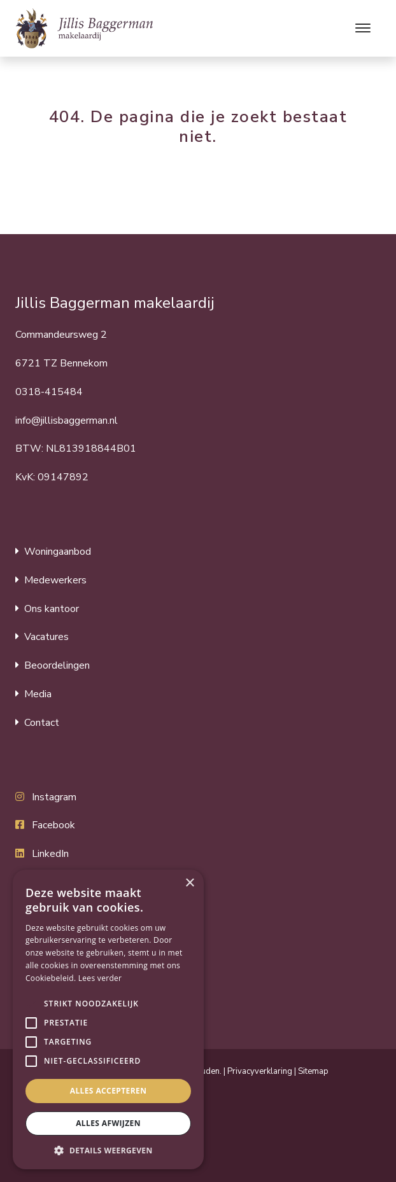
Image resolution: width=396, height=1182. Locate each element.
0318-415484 (49, 392)
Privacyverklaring (259, 1071)
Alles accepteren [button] (108, 1090)
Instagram (54, 797)
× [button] (189, 883)
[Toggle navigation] (362, 28)
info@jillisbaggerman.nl (66, 421)
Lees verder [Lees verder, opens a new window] (100, 978)
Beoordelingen (57, 665)
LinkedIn (50, 854)
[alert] (108, 1019)
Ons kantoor (51, 609)
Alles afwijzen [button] (108, 1123)
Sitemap (313, 1071)
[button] (31, 1004)
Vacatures (46, 637)
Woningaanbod (57, 552)
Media (38, 694)
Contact (41, 723)
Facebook (53, 825)
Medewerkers (55, 580)
